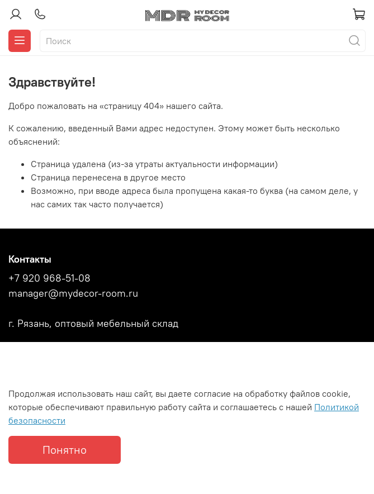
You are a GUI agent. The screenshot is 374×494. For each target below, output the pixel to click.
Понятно (64, 450)
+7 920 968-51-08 (49, 278)
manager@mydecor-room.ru (73, 293)
